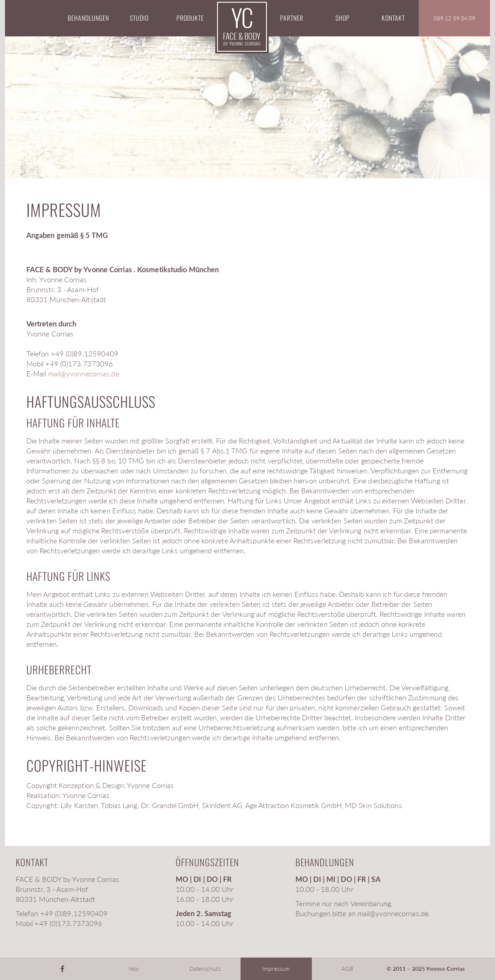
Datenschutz (205, 968)
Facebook (62, 969)
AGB (347, 968)
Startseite (242, 27)
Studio (139, 17)
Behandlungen (88, 17)
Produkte (190, 17)
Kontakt (393, 17)
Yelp (133, 968)
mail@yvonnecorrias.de (83, 373)
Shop (342, 17)
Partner (291, 17)
